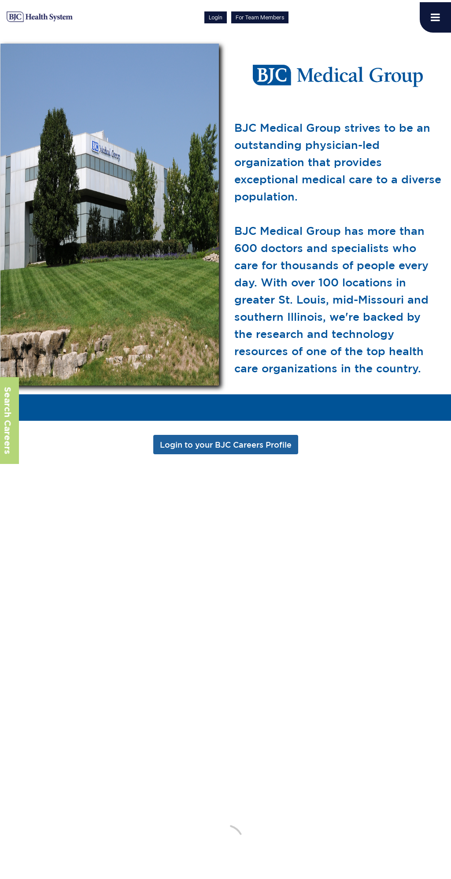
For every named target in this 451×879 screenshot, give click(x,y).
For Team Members (260, 17)
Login (215, 17)
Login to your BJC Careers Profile (226, 444)
